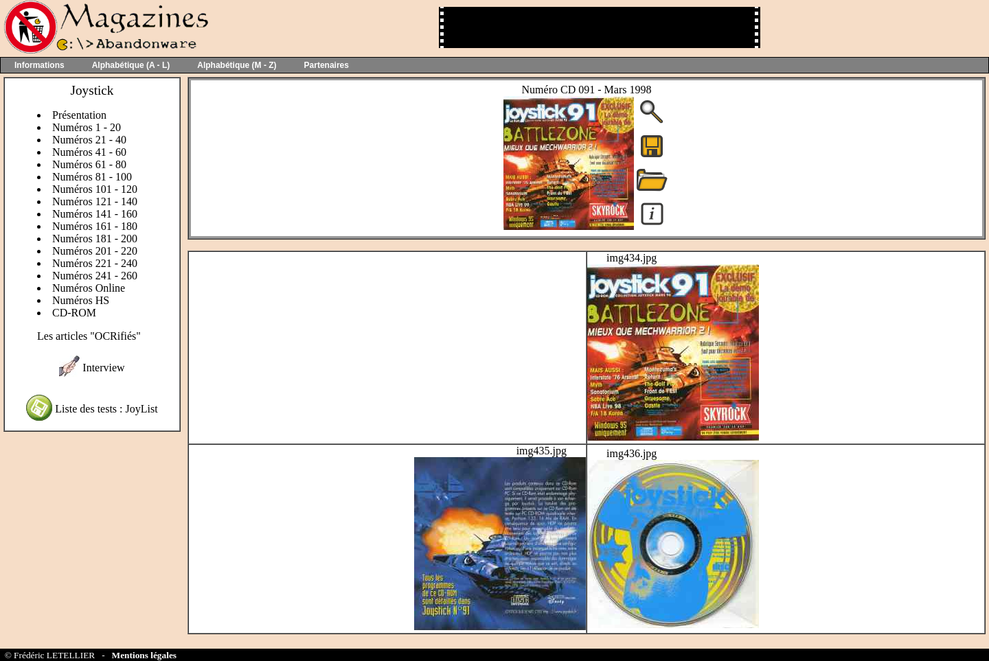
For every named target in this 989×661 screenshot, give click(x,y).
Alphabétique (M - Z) (236, 65)
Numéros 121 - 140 (94, 201)
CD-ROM (74, 312)
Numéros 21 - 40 (89, 140)
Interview (103, 367)
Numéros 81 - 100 (92, 177)
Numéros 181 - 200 (94, 238)
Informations (39, 65)
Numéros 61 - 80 (89, 164)
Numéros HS (80, 300)
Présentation (79, 115)
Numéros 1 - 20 (86, 127)
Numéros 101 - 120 (94, 189)
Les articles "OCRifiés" (89, 336)
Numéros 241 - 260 (94, 275)
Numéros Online (88, 288)
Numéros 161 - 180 (94, 226)
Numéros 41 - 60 (89, 152)
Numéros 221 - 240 (94, 263)
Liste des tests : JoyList (106, 409)
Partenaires (326, 65)
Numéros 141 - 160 (94, 214)
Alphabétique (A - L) (131, 65)
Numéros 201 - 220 (94, 251)
